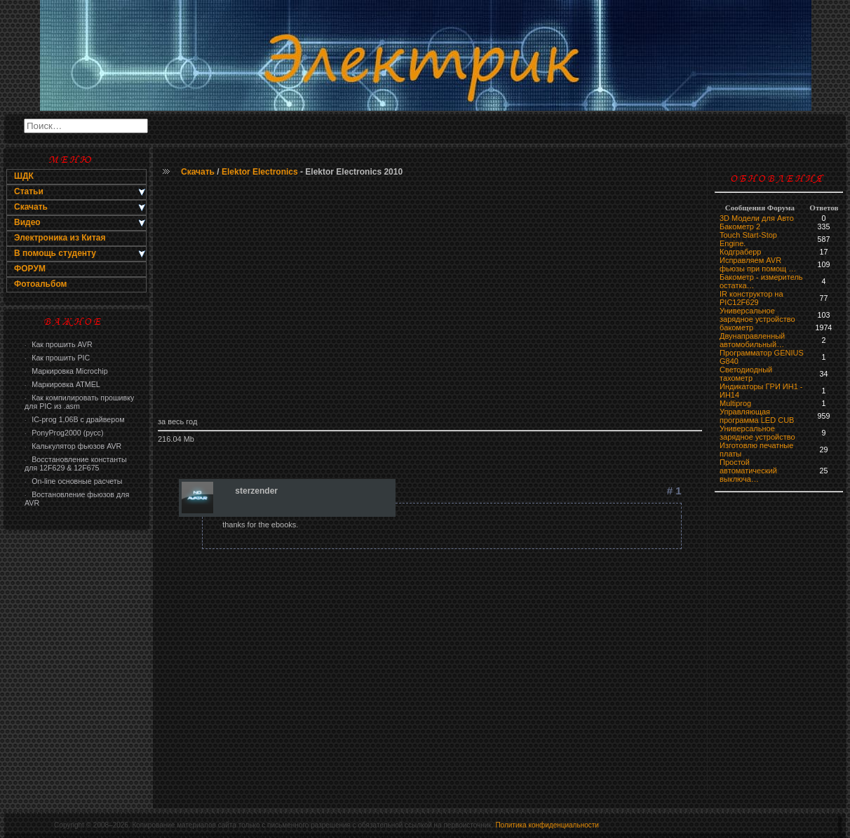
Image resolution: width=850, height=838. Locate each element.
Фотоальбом (40, 284)
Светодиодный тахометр (746, 373)
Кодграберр (740, 252)
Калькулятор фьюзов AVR (73, 446)
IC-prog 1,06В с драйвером (74, 419)
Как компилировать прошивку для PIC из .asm (79, 401)
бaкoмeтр (736, 327)
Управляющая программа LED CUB (757, 415)
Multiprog (735, 403)
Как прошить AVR (59, 344)
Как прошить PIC (57, 357)
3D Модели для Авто (757, 218)
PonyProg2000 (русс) (64, 432)
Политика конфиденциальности (547, 825)
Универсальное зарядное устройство (757, 314)
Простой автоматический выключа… (748, 470)
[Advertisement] (430, 298)
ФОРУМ (30, 268)
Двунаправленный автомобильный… (752, 340)
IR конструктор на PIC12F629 (751, 298)
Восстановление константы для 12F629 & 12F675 (76, 463)
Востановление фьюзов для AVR (77, 498)
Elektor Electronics (260, 172)
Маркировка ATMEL (62, 384)
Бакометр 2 (740, 226)
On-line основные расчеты (73, 481)
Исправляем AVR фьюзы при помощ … (758, 264)
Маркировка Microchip (66, 371)
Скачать (198, 172)
